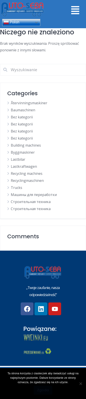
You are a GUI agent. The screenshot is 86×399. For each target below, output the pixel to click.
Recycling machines (26, 173)
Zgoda (43, 390)
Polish (11, 22)
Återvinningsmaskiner (29, 103)
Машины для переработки (34, 194)
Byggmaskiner (23, 152)
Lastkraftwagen (24, 166)
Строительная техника (31, 201)
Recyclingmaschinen (27, 180)
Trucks (16, 187)
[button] (75, 10)
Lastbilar (18, 159)
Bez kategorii (22, 117)
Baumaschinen (23, 110)
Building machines (26, 145)
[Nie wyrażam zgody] (80, 383)
